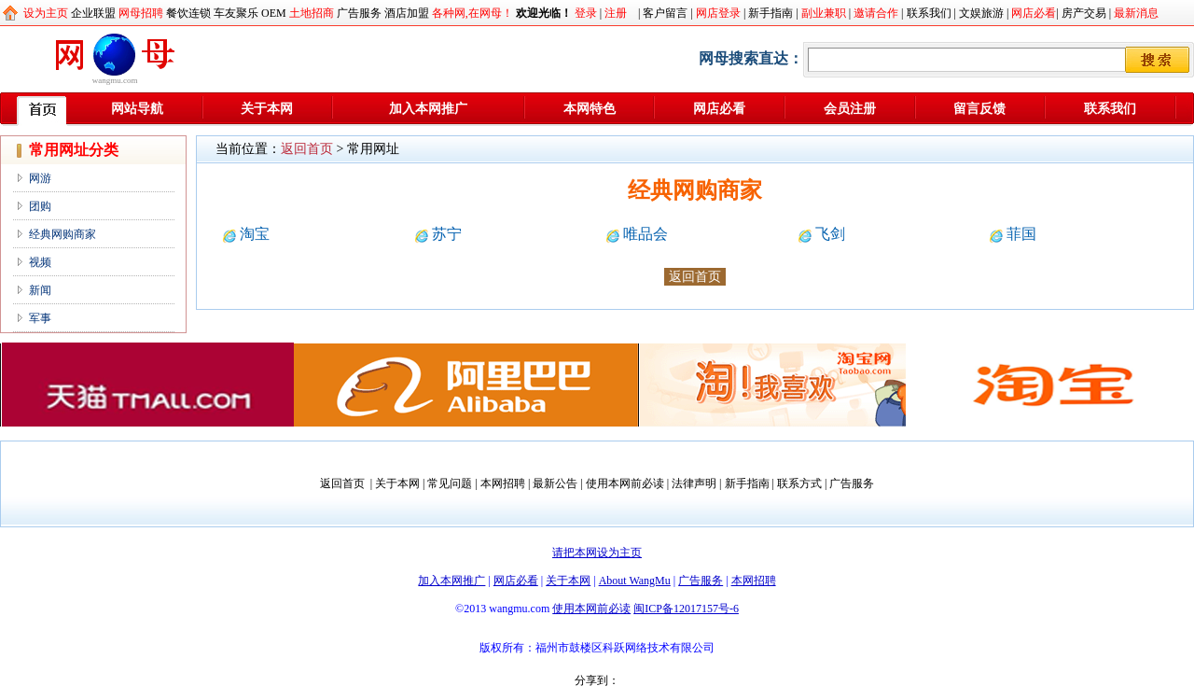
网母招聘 (140, 13)
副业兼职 (823, 13)
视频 (40, 262)
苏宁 (447, 234)
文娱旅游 (981, 13)
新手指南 (770, 13)
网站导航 (137, 109)
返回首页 (307, 149)
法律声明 (694, 483)
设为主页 (45, 13)
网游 (40, 178)
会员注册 (850, 109)
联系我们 (929, 13)
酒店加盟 (406, 13)
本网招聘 (502, 483)
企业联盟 (93, 13)
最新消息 (1136, 13)
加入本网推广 (428, 109)
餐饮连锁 (188, 13)
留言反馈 (979, 109)
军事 (40, 318)
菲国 (1021, 234)
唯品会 (645, 234)
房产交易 (1084, 13)
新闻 (40, 290)
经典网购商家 (62, 234)
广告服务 (359, 13)
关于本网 (267, 109)
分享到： (597, 680)
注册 (615, 13)
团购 (40, 206)
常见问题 (449, 483)
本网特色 (589, 109)
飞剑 (830, 234)
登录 (586, 13)
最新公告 (555, 483)
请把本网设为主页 (597, 552)
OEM (273, 13)
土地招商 (311, 13)
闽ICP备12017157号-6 (686, 608)
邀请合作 (876, 13)
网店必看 (1033, 13)
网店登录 (718, 13)
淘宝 (255, 234)
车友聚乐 (236, 13)
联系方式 (799, 483)
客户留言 (665, 13)
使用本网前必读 (625, 483)
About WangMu (635, 580)
